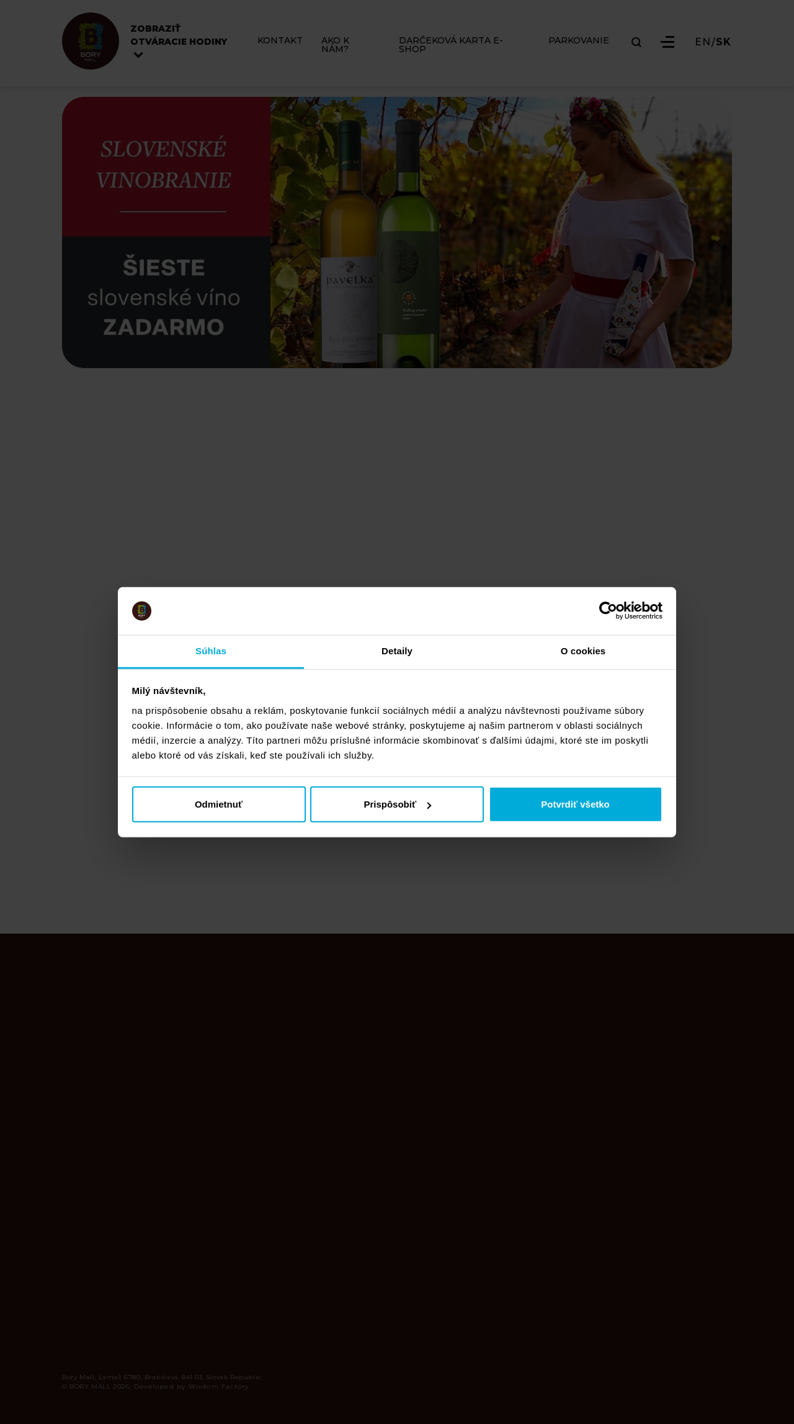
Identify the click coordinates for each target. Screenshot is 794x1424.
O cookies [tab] (583, 651)
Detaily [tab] (397, 651)
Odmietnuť (219, 804)
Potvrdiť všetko (575, 804)
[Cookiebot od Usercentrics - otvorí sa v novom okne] (608, 611)
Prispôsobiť (397, 804)
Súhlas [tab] (210, 651)
